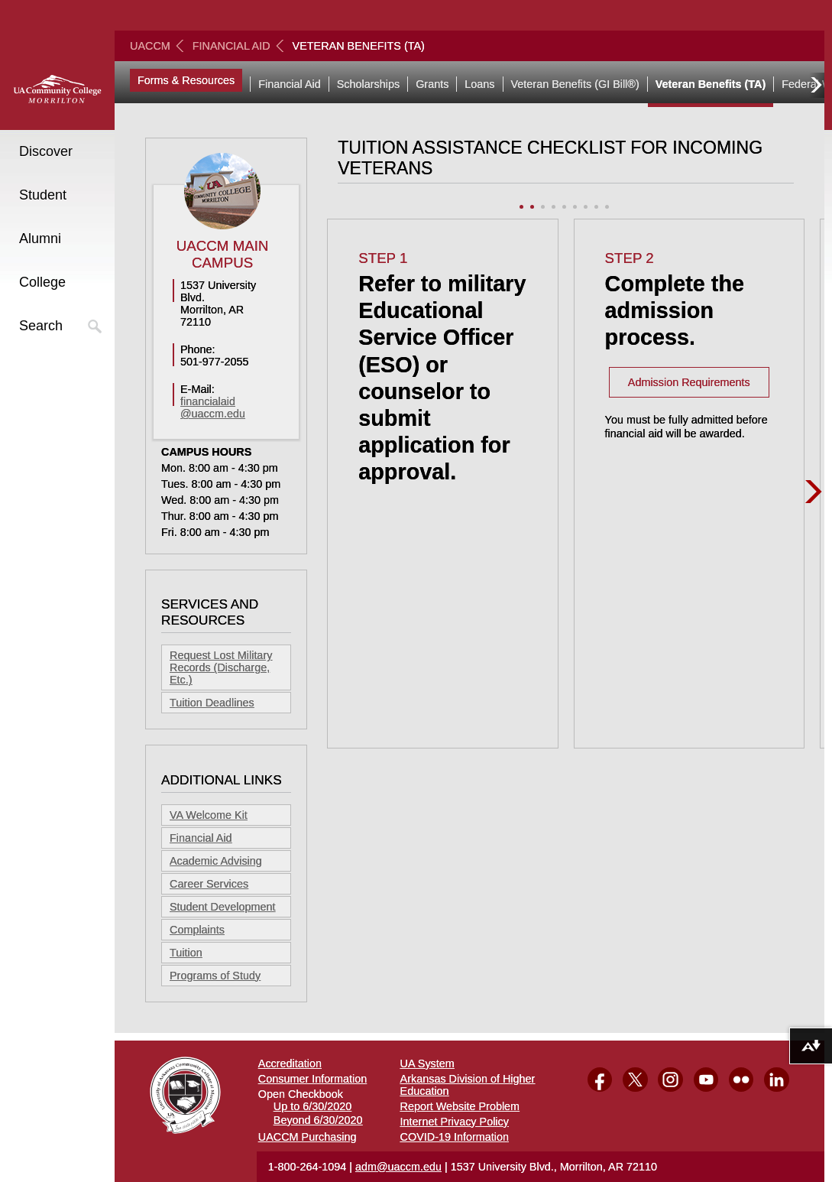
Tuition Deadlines (212, 703)
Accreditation (290, 1063)
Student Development (222, 907)
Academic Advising (216, 861)
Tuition (186, 953)
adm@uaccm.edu (398, 1167)
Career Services (209, 884)
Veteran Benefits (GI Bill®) (575, 84)
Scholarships (368, 84)
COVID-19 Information (454, 1137)
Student (42, 195)
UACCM (150, 46)
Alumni (40, 238)
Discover (46, 151)
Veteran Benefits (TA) (711, 84)
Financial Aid (231, 46)
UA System (427, 1063)
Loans (479, 84)
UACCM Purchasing (307, 1137)
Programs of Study (215, 975)
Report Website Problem (460, 1106)
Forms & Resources (186, 80)
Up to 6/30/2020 (312, 1106)
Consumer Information (312, 1079)
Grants (432, 84)
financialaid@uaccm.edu (212, 407)
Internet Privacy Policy (454, 1121)
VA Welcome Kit (209, 815)
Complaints (197, 930)
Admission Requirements (689, 382)
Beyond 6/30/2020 (318, 1120)
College (42, 282)
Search (41, 325)
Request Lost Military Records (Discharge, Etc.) (221, 667)
